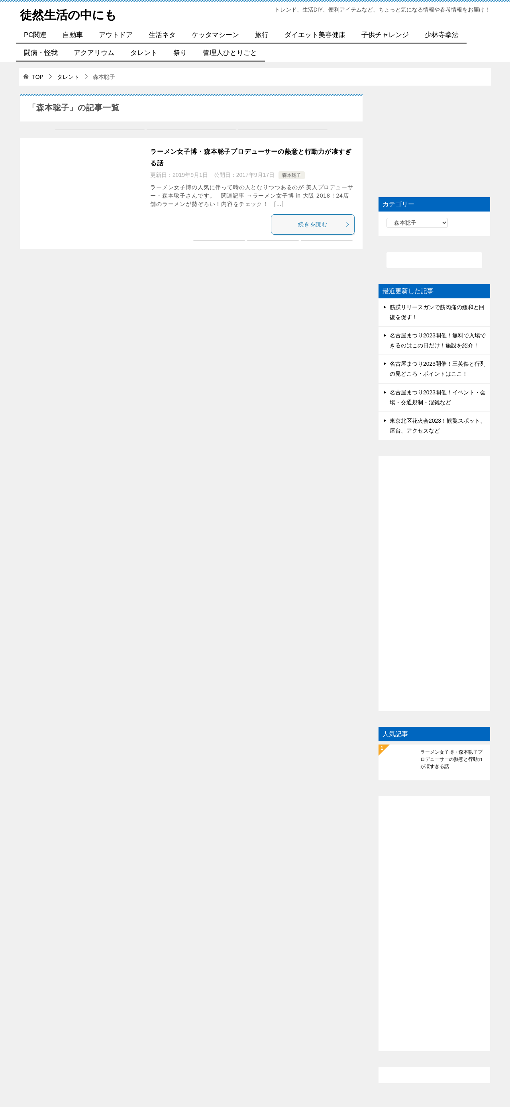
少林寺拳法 (442, 35)
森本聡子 (291, 175)
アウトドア (116, 35)
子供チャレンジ (385, 35)
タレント (143, 53)
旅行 (262, 35)
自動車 (73, 35)
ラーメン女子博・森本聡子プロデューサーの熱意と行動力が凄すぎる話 (451, 759)
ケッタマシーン (215, 35)
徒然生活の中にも (68, 14)
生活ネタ (162, 35)
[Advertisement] (434, 144)
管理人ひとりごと (230, 53)
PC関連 (35, 35)
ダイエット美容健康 (314, 35)
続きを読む (324, 224)
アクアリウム (94, 53)
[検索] (434, 260)
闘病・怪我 (41, 53)
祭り (180, 53)
